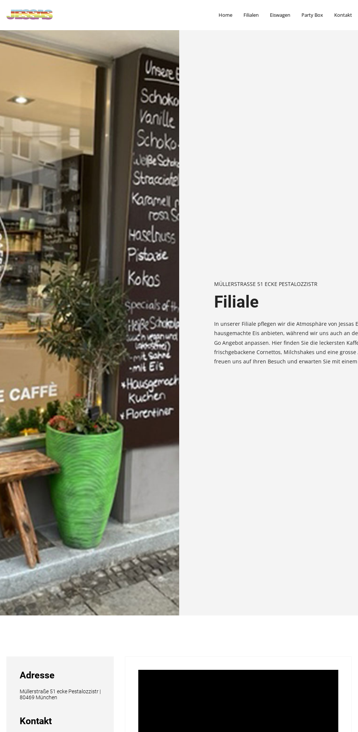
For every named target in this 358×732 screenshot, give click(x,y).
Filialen (251, 15)
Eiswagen (280, 15)
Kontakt (343, 15)
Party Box (312, 15)
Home (225, 15)
